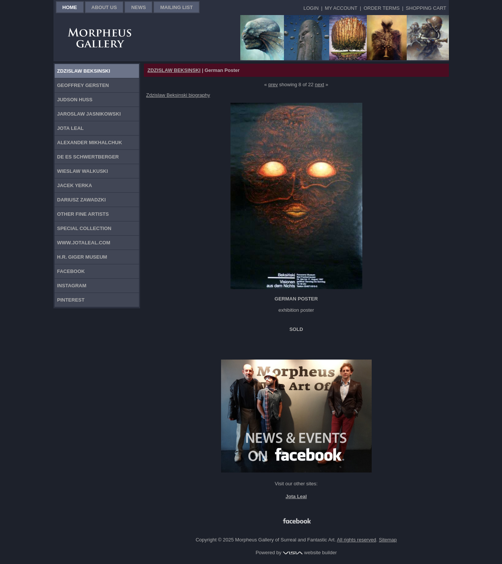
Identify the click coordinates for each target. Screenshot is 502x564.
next (319, 84)
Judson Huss (75, 99)
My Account (341, 8)
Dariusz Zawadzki (81, 200)
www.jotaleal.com (83, 242)
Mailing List (176, 7)
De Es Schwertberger (88, 157)
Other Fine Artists (83, 214)
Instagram (72, 285)
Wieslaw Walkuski (82, 171)
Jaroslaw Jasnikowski (89, 114)
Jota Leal (70, 128)
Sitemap (388, 540)
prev (273, 84)
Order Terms (381, 8)
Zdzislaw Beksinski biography (178, 95)
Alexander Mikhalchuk (89, 142)
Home (70, 7)
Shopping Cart (426, 8)
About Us (104, 7)
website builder (310, 552)
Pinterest (71, 300)
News (138, 7)
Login (311, 8)
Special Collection (84, 228)
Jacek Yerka (74, 185)
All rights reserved (356, 540)
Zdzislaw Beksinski (83, 71)
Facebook (71, 271)
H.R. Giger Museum (82, 257)
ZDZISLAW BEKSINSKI (174, 70)
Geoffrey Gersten (83, 85)
